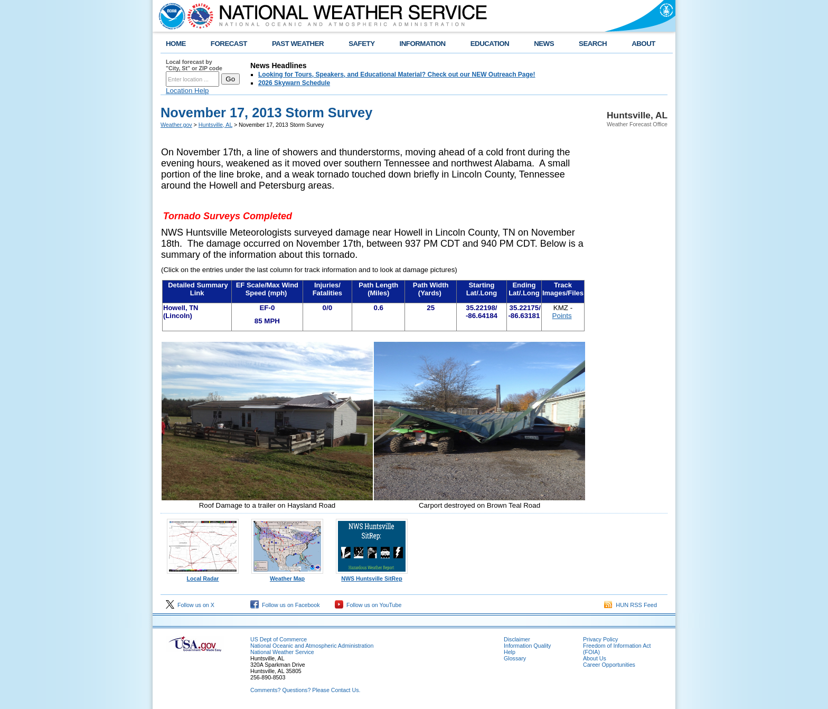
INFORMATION (423, 44)
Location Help (187, 91)
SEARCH (593, 44)
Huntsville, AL (215, 125)
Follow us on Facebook (285, 605)
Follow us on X (190, 605)
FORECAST (229, 44)
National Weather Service (282, 652)
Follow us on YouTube (368, 605)
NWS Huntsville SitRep (372, 576)
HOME (176, 44)
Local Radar (203, 576)
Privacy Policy (600, 639)
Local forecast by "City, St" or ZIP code (194, 65)
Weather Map (287, 576)
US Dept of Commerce (278, 639)
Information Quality (527, 645)
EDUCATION (490, 44)
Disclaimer (517, 639)
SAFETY (361, 44)
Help (509, 652)
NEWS (544, 44)
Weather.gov (176, 125)
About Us (594, 658)
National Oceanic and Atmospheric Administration (311, 645)
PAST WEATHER (298, 44)
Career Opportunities (609, 664)
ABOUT (643, 44)
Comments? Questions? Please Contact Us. (305, 690)
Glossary (515, 658)
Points (562, 316)
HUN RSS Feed (630, 605)
